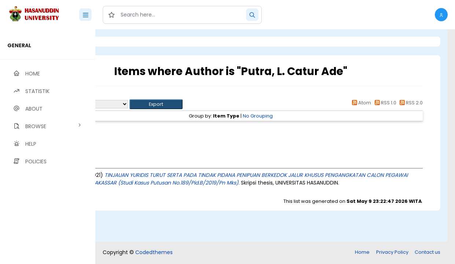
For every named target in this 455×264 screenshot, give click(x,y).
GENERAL (19, 45)
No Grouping (298, 116)
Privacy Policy (392, 252)
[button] (441, 14)
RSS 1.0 (384, 103)
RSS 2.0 (410, 103)
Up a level (135, 96)
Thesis (149, 129)
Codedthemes (154, 252)
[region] (47, 146)
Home (362, 252)
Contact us (427, 252)
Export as (131, 104)
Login (126, 41)
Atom (360, 103)
